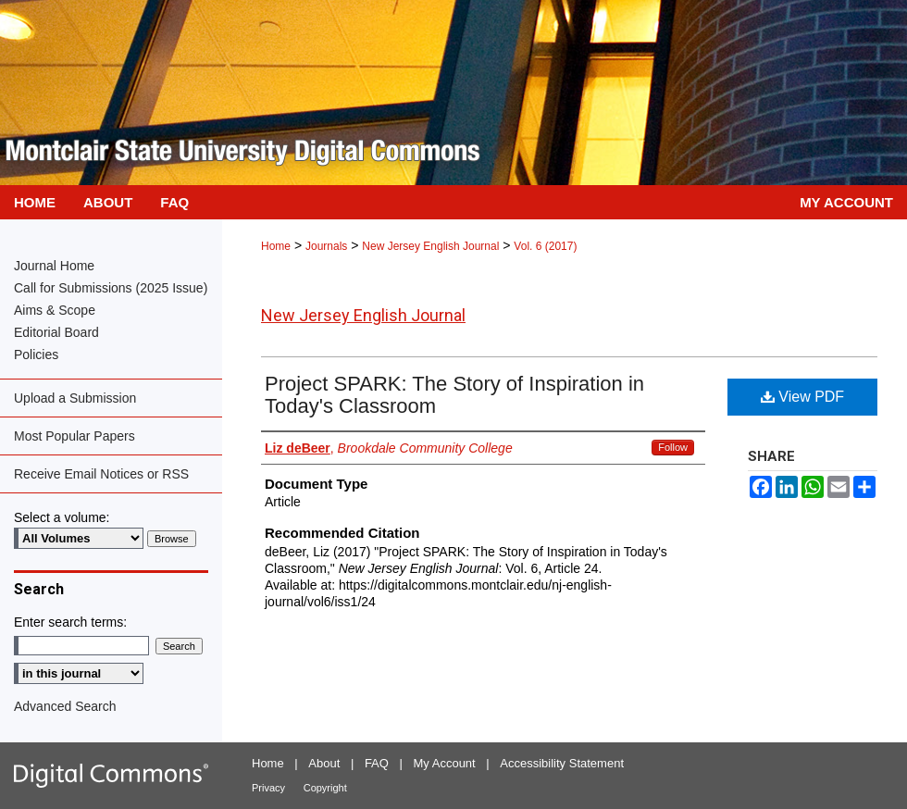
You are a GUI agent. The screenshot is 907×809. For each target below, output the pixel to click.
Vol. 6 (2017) (545, 246)
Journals (326, 246)
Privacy (268, 787)
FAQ (377, 763)
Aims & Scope (54, 310)
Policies (36, 354)
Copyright (325, 787)
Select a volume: (62, 517)
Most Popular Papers (74, 436)
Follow (673, 447)
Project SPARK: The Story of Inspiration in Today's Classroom (454, 394)
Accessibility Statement (562, 763)
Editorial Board (56, 332)
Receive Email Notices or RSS (101, 474)
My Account (445, 763)
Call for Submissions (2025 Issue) (110, 287)
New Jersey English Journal (430, 246)
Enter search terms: (70, 622)
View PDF (802, 396)
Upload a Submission (75, 398)
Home (276, 246)
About (324, 763)
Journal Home (54, 265)
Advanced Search (65, 706)
